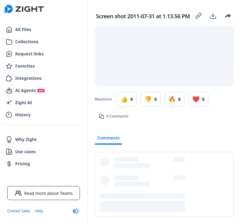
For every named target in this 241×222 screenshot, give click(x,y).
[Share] (228, 16)
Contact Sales (18, 210)
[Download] (213, 16)
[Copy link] (198, 16)
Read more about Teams (44, 193)
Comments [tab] (108, 138)
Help (39, 210)
